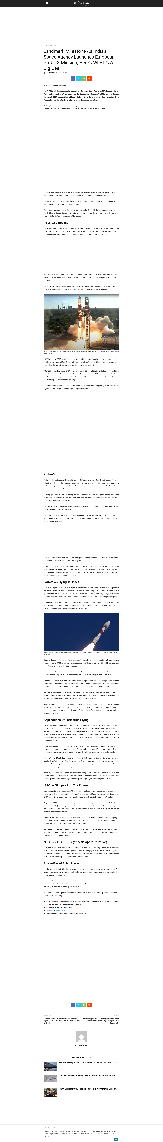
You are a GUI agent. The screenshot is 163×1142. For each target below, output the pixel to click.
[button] (47, 3)
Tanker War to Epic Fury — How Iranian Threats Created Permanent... (88, 1063)
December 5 (65, 106)
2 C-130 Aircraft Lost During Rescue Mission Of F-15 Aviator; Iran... (88, 1076)
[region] (81, 24)
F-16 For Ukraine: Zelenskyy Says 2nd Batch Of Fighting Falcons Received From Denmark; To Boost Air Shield (62, 1021)
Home (45, 45)
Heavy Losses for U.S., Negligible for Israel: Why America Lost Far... (88, 1089)
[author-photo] (81, 1042)
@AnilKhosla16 (61, 910)
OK (116, 1139)
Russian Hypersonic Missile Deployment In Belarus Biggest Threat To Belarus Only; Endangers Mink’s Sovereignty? (101, 1021)
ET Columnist (50, 73)
